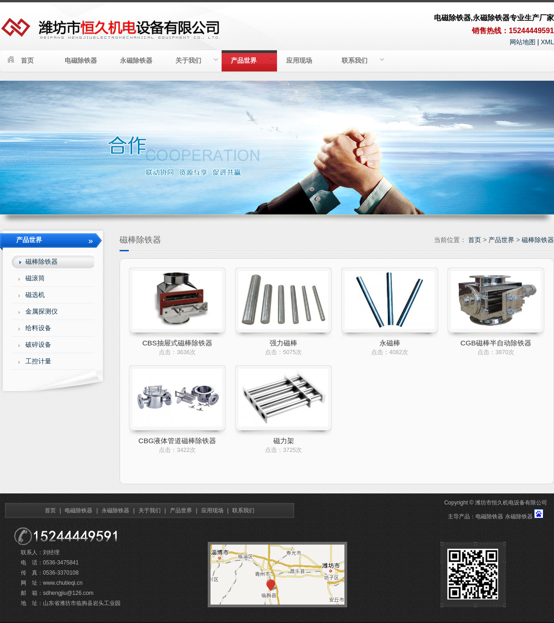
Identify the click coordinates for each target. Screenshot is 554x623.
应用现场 (299, 60)
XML (547, 42)
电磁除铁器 (81, 60)
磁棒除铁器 (538, 239)
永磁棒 (389, 343)
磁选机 (35, 294)
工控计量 (38, 361)
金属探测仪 (41, 311)
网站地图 (523, 42)
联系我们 (363, 60)
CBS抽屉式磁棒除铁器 (177, 343)
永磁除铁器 (136, 60)
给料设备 (38, 328)
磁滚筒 (35, 278)
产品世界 (252, 60)
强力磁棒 (283, 343)
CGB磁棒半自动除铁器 (495, 343)
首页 (27, 60)
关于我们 (196, 60)
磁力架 (283, 441)
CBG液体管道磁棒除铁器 (177, 441)
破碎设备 (38, 344)
